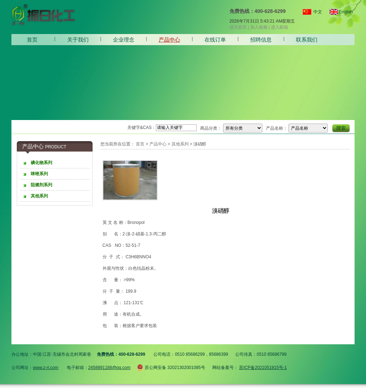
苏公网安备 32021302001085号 (171, 366)
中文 (317, 11)
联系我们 (306, 40)
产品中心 (169, 40)
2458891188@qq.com (109, 367)
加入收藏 (258, 27)
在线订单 (215, 40)
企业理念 (123, 40)
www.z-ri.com (45, 367)
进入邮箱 (279, 27)
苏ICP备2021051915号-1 (263, 367)
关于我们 (78, 40)
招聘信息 (261, 40)
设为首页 (238, 27)
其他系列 (180, 144)
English (343, 11)
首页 (32, 40)
